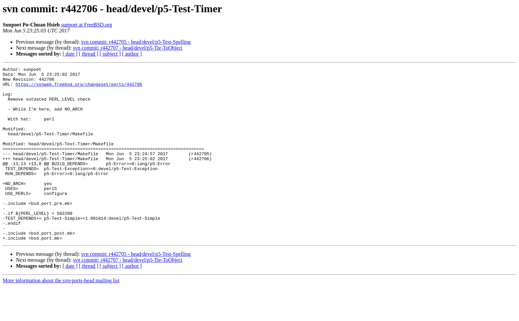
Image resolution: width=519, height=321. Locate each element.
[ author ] (132, 54)
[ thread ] (88, 54)
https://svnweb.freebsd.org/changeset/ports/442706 (79, 88)
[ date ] (70, 54)
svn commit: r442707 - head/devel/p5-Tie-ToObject (127, 48)
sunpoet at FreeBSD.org (86, 24)
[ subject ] (110, 54)
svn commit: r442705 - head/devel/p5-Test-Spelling (135, 42)
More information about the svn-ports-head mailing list (61, 315)
